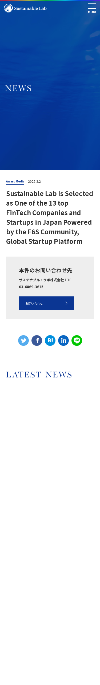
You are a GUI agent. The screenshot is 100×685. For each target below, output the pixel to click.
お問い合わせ (34, 302)
